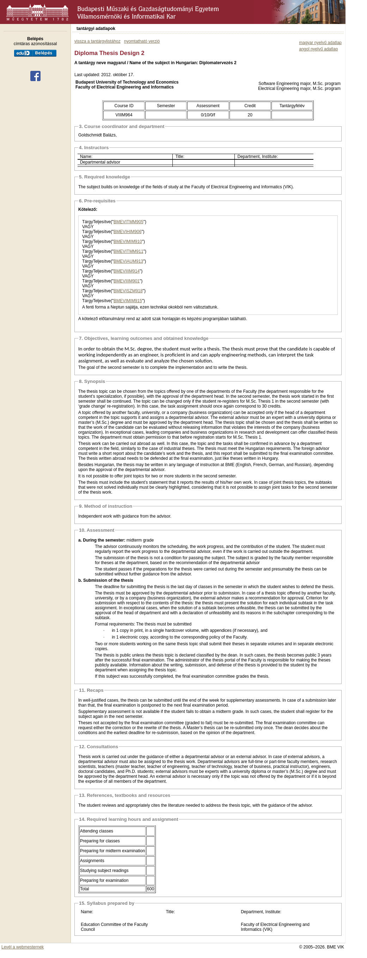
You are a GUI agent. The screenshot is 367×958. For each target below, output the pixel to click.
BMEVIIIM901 (127, 281)
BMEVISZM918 (128, 290)
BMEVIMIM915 (128, 300)
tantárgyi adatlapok (96, 28)
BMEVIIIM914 (127, 271)
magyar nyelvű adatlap (320, 42)
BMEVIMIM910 (128, 241)
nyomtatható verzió (142, 41)
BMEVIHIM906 (127, 231)
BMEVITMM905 (128, 221)
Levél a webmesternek (22, 947)
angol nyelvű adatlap (318, 49)
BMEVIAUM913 (128, 261)
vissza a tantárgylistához (97, 41)
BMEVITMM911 (128, 251)
